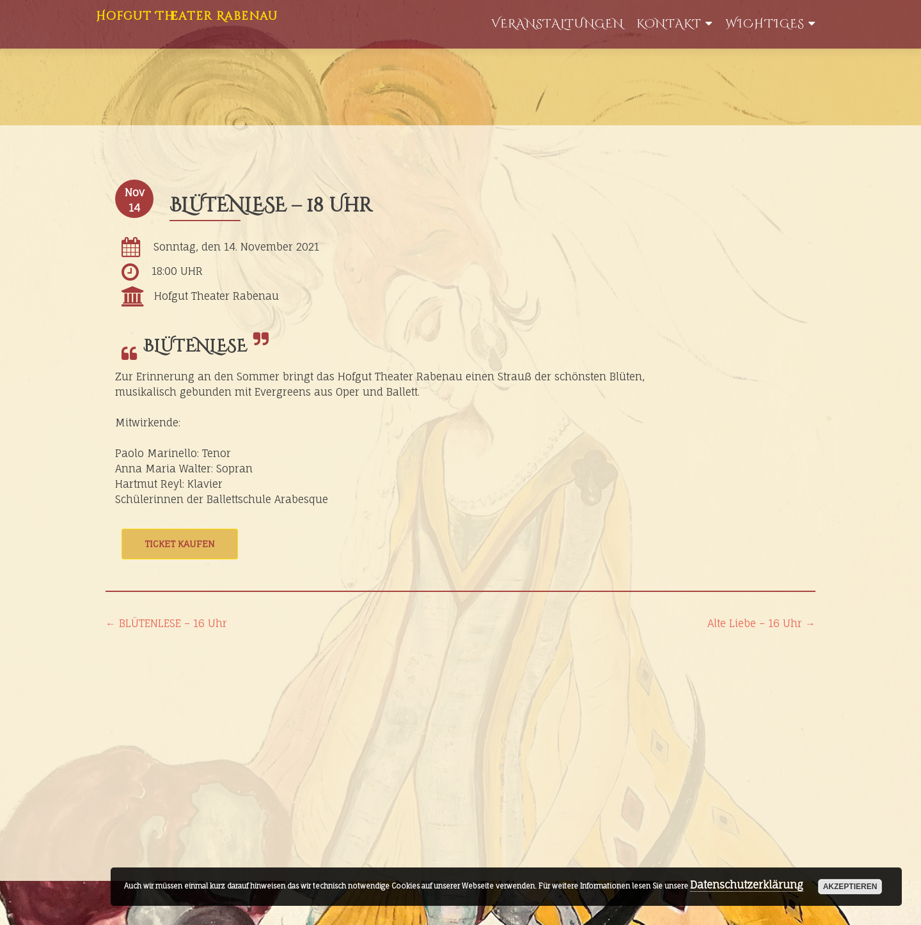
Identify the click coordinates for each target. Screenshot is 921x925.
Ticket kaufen (180, 543)
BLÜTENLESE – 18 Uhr (270, 206)
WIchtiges (765, 24)
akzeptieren (850, 886)
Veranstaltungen (557, 24)
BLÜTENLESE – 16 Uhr (166, 623)
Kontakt (669, 24)
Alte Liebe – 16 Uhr (761, 623)
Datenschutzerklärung (746, 884)
